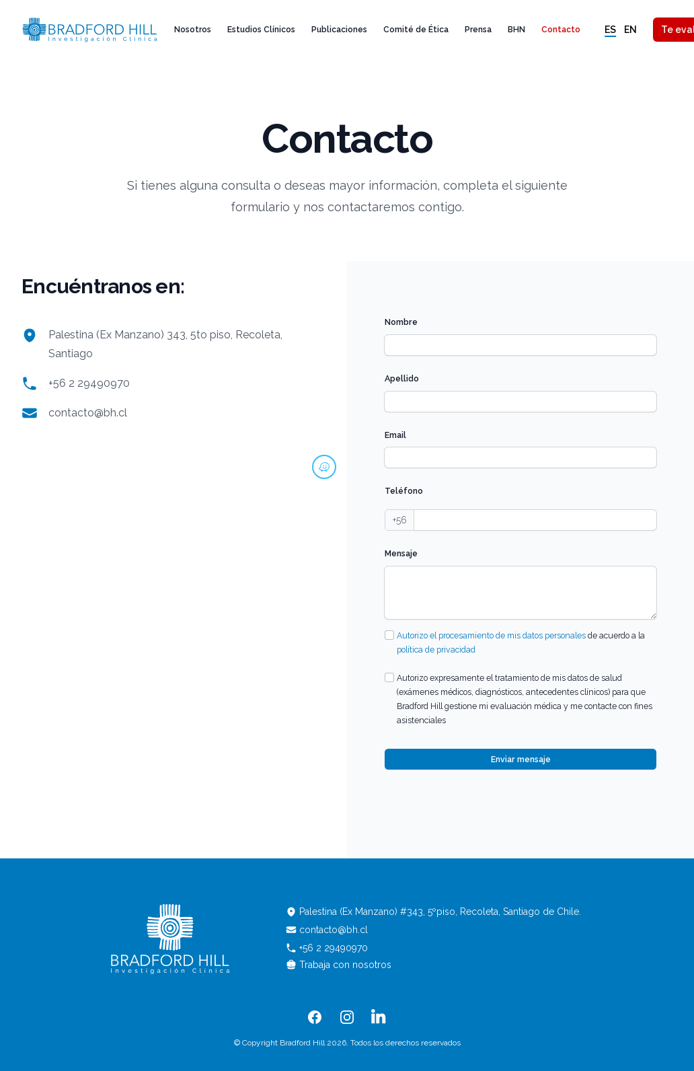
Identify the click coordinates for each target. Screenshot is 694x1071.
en (630, 29)
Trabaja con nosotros (338, 964)
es (610, 29)
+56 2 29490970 (89, 383)
